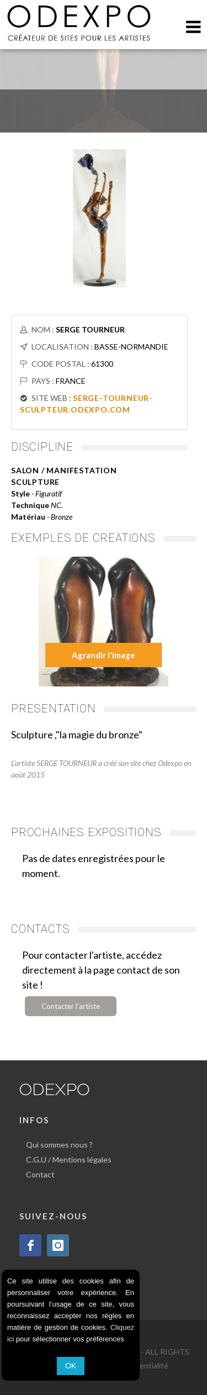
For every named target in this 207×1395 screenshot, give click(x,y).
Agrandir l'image (103, 655)
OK (70, 1365)
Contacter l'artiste (70, 1006)
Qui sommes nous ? (59, 1144)
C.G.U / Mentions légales (69, 1159)
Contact (40, 1174)
